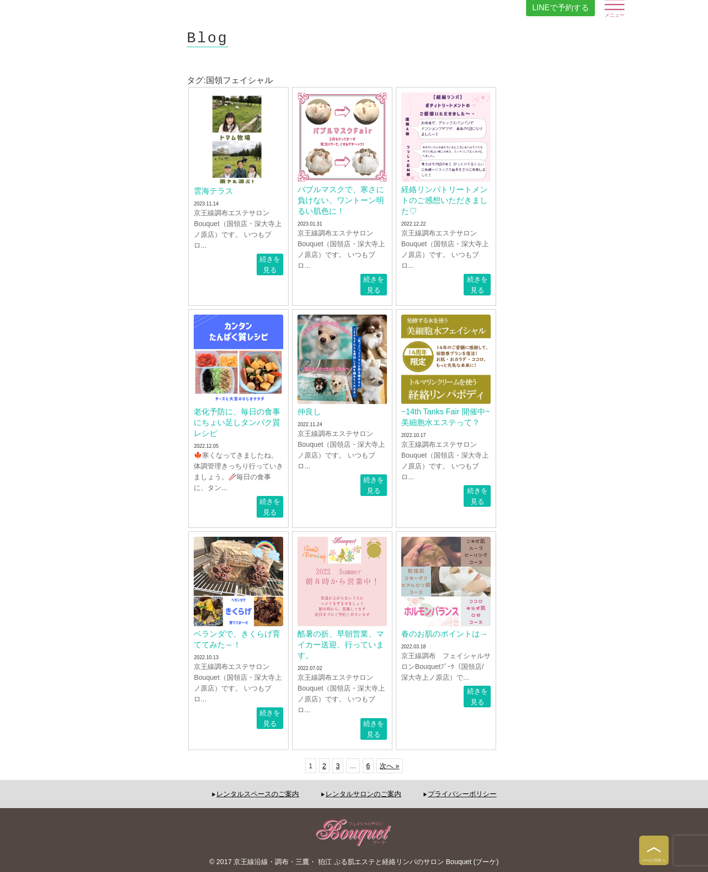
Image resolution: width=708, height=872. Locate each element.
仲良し (309, 411)
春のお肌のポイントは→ (444, 634)
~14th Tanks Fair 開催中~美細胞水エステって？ (445, 417)
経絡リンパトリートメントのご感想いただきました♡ (444, 200)
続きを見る (270, 264)
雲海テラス (213, 191)
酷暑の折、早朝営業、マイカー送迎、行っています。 (340, 645)
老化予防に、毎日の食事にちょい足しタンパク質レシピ (237, 422)
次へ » (389, 766)
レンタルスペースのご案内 (257, 794)
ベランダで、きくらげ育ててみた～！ (237, 639)
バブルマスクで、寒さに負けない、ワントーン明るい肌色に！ (340, 200)
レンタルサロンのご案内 (363, 794)
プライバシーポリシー (462, 794)
